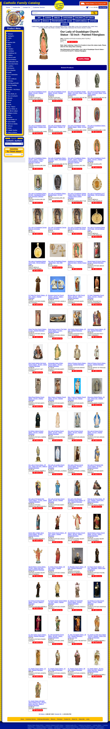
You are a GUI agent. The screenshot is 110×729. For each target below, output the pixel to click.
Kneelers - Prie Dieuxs (14, 89)
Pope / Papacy (11, 106)
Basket (103, 7)
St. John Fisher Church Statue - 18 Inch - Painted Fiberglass (37, 635)
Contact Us (26, 7)
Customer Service (39, 7)
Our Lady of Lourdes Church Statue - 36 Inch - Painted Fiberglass (56, 466)
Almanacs (10, 34)
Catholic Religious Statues (87, 727)
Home (8, 7)
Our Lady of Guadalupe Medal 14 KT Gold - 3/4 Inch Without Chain (96, 229)
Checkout (59, 719)
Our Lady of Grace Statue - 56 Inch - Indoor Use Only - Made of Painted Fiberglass (37, 466)
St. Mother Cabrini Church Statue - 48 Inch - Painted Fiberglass (35, 432)
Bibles (57, 18)
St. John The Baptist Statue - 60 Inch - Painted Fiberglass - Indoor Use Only (77, 636)
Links (87, 719)
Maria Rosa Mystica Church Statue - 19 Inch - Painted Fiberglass (36, 398)
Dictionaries (11, 68)
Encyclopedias (11, 70)
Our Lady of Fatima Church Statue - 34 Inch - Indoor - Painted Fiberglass (56, 432)
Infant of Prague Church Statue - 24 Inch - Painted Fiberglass (77, 363)
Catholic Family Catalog (15, 18)
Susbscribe (16, 7)
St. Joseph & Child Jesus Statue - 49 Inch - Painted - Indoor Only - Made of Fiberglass (97, 636)
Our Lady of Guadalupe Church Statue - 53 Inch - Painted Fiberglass (57, 93)
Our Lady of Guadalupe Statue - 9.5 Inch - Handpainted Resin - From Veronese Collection (37, 195)
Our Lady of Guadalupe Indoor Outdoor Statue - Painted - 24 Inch (57, 127)
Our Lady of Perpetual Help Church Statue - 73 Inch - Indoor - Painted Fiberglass (37, 500)
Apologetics (11, 36)
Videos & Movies (12, 132)
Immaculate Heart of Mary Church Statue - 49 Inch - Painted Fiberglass (55, 364)
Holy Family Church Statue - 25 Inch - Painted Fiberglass (77, 330)
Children (79, 18)
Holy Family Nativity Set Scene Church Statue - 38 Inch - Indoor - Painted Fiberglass (37, 364)
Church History (12, 59)
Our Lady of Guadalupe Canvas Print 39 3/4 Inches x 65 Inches (77, 228)
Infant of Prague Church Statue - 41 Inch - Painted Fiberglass (97, 363)
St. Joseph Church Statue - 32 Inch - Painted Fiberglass (37, 669)
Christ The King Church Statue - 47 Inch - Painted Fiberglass (37, 330)
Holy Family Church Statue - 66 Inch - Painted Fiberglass (96, 330)
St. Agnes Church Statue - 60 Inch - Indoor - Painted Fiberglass (56, 568)
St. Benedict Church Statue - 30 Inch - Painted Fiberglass (77, 567)
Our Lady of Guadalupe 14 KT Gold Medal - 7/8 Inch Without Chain (96, 195)
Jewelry (36, 21)
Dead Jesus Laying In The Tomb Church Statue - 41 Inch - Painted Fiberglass (57, 331)
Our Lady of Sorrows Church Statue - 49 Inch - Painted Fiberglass (56, 500)
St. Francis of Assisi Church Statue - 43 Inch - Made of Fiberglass (36, 602)
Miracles (10, 98)
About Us (74, 719)
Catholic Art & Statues (84, 725)
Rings (9, 115)
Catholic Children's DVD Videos (54, 725)
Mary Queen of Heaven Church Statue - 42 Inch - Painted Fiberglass (57, 398)
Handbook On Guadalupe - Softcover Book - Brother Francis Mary (77, 263)
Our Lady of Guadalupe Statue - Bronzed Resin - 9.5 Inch (57, 194)
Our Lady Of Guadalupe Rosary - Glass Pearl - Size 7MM (57, 262)
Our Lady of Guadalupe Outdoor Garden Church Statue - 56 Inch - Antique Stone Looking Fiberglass (77, 196)
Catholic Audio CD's (71, 725)
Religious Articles (12, 113)
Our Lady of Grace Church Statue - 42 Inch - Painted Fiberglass (95, 432)
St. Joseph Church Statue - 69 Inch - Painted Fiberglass (76, 669)
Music (9, 102)
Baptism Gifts (11, 42)
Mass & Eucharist (13, 96)
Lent (9, 91)
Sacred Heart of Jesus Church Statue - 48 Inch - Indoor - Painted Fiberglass (76, 534)
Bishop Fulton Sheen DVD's (36, 725)
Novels (9, 104)
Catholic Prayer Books (71, 727)
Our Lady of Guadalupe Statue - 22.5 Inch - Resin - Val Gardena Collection (57, 159)
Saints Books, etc (12, 119)
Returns (53, 719)
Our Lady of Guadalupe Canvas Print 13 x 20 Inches (37, 228)
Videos (65, 24)
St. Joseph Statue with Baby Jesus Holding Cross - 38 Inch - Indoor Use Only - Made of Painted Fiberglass (37, 703)
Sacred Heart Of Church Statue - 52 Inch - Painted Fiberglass (97, 262)
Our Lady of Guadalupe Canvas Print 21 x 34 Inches (57, 228)
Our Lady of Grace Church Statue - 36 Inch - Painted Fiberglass (75, 432)
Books (9, 46)
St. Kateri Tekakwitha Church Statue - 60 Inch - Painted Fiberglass (96, 297)
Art (39, 18)
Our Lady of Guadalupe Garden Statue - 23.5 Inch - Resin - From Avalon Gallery (77, 93)
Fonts (9, 76)
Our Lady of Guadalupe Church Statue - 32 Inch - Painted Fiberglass (37, 93)
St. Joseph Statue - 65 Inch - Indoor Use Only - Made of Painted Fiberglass (96, 670)
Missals (46, 21)
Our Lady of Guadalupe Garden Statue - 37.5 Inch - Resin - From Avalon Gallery (97, 93)
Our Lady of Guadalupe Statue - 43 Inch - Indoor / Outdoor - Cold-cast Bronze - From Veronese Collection (77, 160)
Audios (48, 18)
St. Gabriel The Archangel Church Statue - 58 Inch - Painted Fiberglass (75, 602)
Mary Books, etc (12, 94)
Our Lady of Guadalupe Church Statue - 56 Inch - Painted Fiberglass (96, 159)
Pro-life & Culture (13, 111)
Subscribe (82, 719)
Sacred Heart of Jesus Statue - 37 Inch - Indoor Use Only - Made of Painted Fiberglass (37, 568)
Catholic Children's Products (44, 727)
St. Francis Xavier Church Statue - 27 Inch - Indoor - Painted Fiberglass (57, 602)
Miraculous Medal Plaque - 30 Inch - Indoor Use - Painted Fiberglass (96, 398)
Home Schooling (12, 85)
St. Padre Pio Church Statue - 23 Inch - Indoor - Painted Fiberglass (37, 297)
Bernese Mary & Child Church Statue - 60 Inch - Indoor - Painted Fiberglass (76, 297)
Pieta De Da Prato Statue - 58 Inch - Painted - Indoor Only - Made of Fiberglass (96, 500)
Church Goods (12, 57)
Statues (93, 21)
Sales (69, 21)
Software (10, 126)
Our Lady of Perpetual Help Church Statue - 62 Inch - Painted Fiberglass (95, 466)
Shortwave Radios (13, 124)
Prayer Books (58, 21)
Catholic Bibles (97, 725)
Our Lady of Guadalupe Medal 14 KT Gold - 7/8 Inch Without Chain (37, 263)
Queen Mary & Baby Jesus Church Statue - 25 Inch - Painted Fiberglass (36, 534)
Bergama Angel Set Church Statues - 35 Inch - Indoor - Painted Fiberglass (56, 297)
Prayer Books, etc (12, 109)
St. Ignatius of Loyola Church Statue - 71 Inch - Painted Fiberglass (96, 602)
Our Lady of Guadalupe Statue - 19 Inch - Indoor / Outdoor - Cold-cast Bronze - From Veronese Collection (37, 160)
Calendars (10, 49)
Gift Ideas (89, 18)
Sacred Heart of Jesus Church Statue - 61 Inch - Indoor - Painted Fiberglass (96, 534)
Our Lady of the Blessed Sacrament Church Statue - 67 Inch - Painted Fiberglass (76, 500)
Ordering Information (43, 719)
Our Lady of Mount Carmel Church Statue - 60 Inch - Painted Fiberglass (75, 466)
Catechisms (68, 18)
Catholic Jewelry (58, 727)
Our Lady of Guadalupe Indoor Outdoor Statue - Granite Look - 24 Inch (37, 127)
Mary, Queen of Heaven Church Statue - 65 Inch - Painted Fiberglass (77, 398)
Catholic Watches (12, 130)
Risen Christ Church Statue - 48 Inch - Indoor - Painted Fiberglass (57, 534)
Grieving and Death (13, 83)
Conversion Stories (13, 64)
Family (9, 72)
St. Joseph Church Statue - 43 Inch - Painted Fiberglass (56, 669)
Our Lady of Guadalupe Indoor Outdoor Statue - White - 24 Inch (77, 126)
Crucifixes (10, 66)
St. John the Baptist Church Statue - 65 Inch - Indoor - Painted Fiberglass (56, 636)
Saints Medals (81, 21)
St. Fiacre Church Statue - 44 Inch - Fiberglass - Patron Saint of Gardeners (96, 568)
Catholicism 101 (12, 53)
